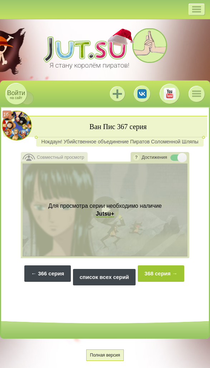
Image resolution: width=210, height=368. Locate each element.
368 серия (158, 273)
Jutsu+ (117, 93)
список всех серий (104, 277)
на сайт (16, 94)
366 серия (51, 273)
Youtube (170, 94)
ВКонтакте (142, 93)
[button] (197, 9)
